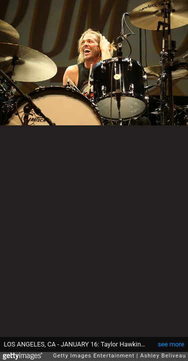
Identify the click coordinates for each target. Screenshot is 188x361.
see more (171, 339)
